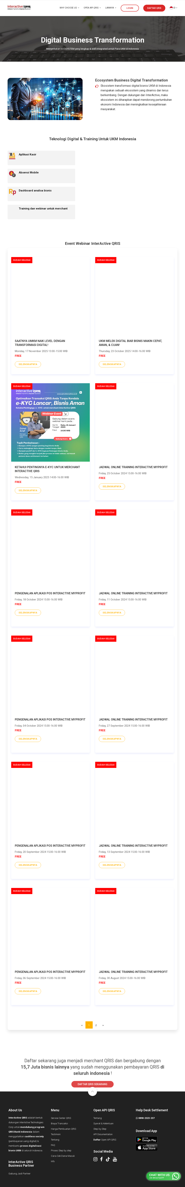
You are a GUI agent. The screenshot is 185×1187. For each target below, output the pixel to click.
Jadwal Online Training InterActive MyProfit (133, 467)
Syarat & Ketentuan (103, 1123)
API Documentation (103, 1134)
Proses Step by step (61, 1150)
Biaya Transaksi (59, 1123)
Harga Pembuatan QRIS (63, 1129)
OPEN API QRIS (92, 7)
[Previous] (82, 1025)
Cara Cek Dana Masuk (63, 1156)
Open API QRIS (104, 1139)
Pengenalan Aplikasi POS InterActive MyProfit (50, 593)
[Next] (103, 1025)
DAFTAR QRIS (154, 8)
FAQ (53, 1145)
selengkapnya (28, 364)
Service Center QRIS (61, 1118)
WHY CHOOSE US (69, 7)
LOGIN (129, 8)
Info (53, 1161)
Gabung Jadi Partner (19, 1173)
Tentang (55, 1139)
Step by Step (99, 1129)
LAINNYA (110, 7)
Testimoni (56, 1134)
